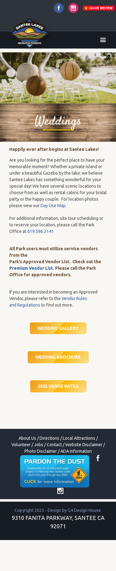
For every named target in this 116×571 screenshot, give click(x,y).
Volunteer (21, 444)
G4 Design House (84, 510)
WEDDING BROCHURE (58, 357)
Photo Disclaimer (40, 451)
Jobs (38, 444)
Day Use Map (53, 205)
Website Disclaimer (83, 444)
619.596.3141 (40, 231)
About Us (27, 438)
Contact (54, 444)
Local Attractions (79, 438)
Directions (49, 438)
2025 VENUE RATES (58, 386)
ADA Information (76, 451)
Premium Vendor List (31, 268)
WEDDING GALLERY (58, 328)
